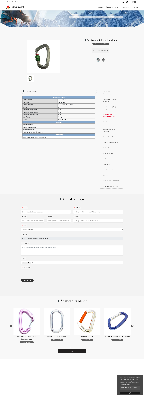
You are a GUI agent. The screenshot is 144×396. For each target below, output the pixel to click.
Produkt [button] (116, 7)
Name (24, 208)
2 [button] (73, 347)
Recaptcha (26, 267)
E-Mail (77, 208)
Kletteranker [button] (107, 159)
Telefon (24, 216)
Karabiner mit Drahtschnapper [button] (108, 93)
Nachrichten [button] (125, 7)
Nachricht (25, 243)
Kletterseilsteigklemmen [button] (110, 137)
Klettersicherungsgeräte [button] (110, 142)
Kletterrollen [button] (107, 148)
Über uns (108, 7)
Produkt (80, 17)
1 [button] (71, 347)
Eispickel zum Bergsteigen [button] (111, 180)
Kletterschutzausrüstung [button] (110, 186)
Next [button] (132, 326)
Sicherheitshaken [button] (108, 153)
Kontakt (135, 7)
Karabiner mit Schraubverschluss (95, 17)
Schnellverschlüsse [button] (109, 169)
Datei (23, 258)
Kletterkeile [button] (106, 164)
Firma (50, 216)
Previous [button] (11, 326)
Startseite (101, 7)
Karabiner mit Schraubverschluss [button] (109, 115)
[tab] (111, 92)
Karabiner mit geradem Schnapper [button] (110, 100)
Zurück (72, 351)
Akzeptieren (130, 393)
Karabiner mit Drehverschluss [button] (107, 123)
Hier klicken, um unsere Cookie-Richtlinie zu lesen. (129, 388)
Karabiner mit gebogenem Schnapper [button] (111, 108)
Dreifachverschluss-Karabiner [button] (109, 130)
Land (24, 225)
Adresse (76, 216)
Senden (27, 280)
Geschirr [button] (105, 175)
